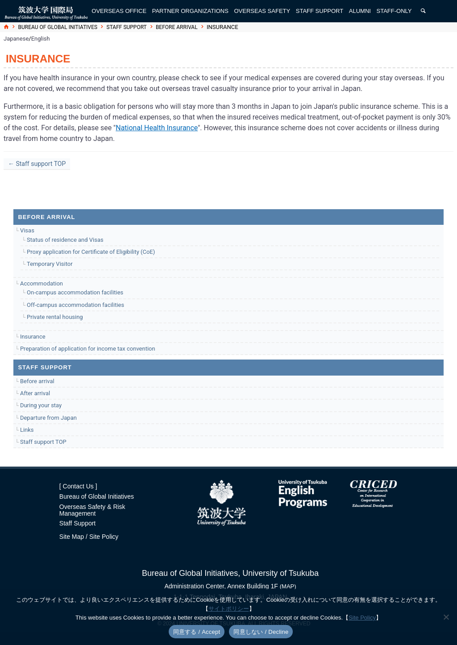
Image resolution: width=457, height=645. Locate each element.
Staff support (127, 27)
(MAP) (288, 586)
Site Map (71, 536)
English (40, 38)
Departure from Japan (48, 417)
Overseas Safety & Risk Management (92, 510)
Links (27, 429)
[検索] (423, 11)
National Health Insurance (157, 128)
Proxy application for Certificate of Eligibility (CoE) (91, 251)
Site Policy (103, 536)
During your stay (41, 405)
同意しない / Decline (260, 631)
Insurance (33, 336)
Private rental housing (55, 317)
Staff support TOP (43, 441)
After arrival (35, 393)
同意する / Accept (196, 631)
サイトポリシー (228, 608)
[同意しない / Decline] (445, 616)
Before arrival (177, 27)
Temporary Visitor (50, 263)
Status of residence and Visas (65, 239)
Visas (27, 230)
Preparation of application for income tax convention (87, 348)
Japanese (16, 38)
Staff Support (77, 523)
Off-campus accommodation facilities (75, 305)
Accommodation (41, 283)
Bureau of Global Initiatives (58, 27)
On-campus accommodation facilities (75, 292)
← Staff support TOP (37, 163)
